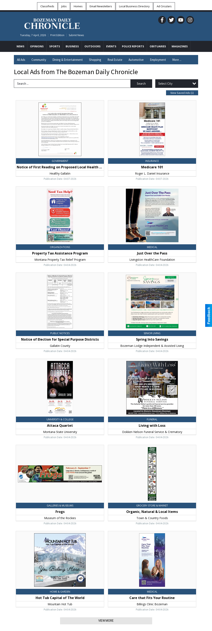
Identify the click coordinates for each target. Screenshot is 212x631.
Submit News (76, 35)
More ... (176, 60)
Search (141, 84)
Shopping (95, 60)
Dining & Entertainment (67, 60)
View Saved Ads (182, 93)
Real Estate (114, 60)
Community (38, 60)
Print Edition (57, 35)
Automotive (136, 60)
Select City (165, 84)
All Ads (21, 60)
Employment (158, 60)
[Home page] (52, 23)
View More (106, 620)
